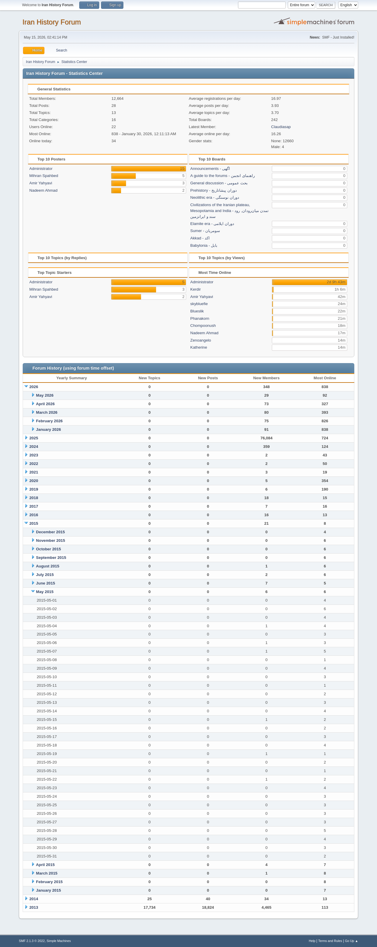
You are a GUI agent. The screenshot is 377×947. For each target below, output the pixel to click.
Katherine (198, 347)
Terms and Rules (330, 941)
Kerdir (195, 289)
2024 (33, 446)
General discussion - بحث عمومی (219, 183)
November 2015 (50, 540)
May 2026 (44, 395)
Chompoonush (203, 325)
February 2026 (49, 421)
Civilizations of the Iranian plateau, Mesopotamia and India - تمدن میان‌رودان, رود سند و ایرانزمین (229, 211)
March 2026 (46, 412)
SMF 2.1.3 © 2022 (32, 941)
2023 (33, 455)
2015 (33, 523)
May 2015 (44, 592)
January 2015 (48, 890)
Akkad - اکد (200, 238)
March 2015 (46, 873)
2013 (33, 907)
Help (312, 941)
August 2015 (47, 566)
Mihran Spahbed (43, 175)
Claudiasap (281, 127)
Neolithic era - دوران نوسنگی (214, 197)
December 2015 (50, 532)
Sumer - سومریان (205, 231)
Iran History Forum (51, 22)
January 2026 (48, 429)
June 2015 (45, 583)
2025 (33, 438)
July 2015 (45, 574)
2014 (33, 899)
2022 (33, 463)
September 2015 (51, 557)
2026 (33, 387)
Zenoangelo (200, 340)
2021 (33, 472)
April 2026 (45, 404)
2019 (33, 489)
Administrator (41, 168)
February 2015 (49, 882)
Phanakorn (199, 318)
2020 (33, 481)
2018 (33, 498)
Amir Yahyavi (40, 183)
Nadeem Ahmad (43, 190)
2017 (33, 506)
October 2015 (48, 549)
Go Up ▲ (351, 941)
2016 (33, 515)
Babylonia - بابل (203, 245)
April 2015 (45, 864)
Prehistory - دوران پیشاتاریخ (213, 190)
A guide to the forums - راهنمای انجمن (222, 175)
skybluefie (199, 304)
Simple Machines (59, 941)
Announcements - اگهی (210, 168)
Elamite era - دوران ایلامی (212, 223)
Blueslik (197, 311)
